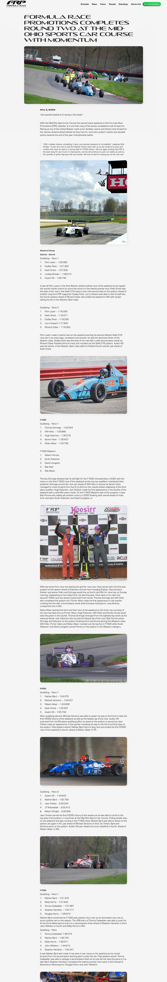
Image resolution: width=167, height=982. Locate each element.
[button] (103, 4)
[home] (16, 4)
